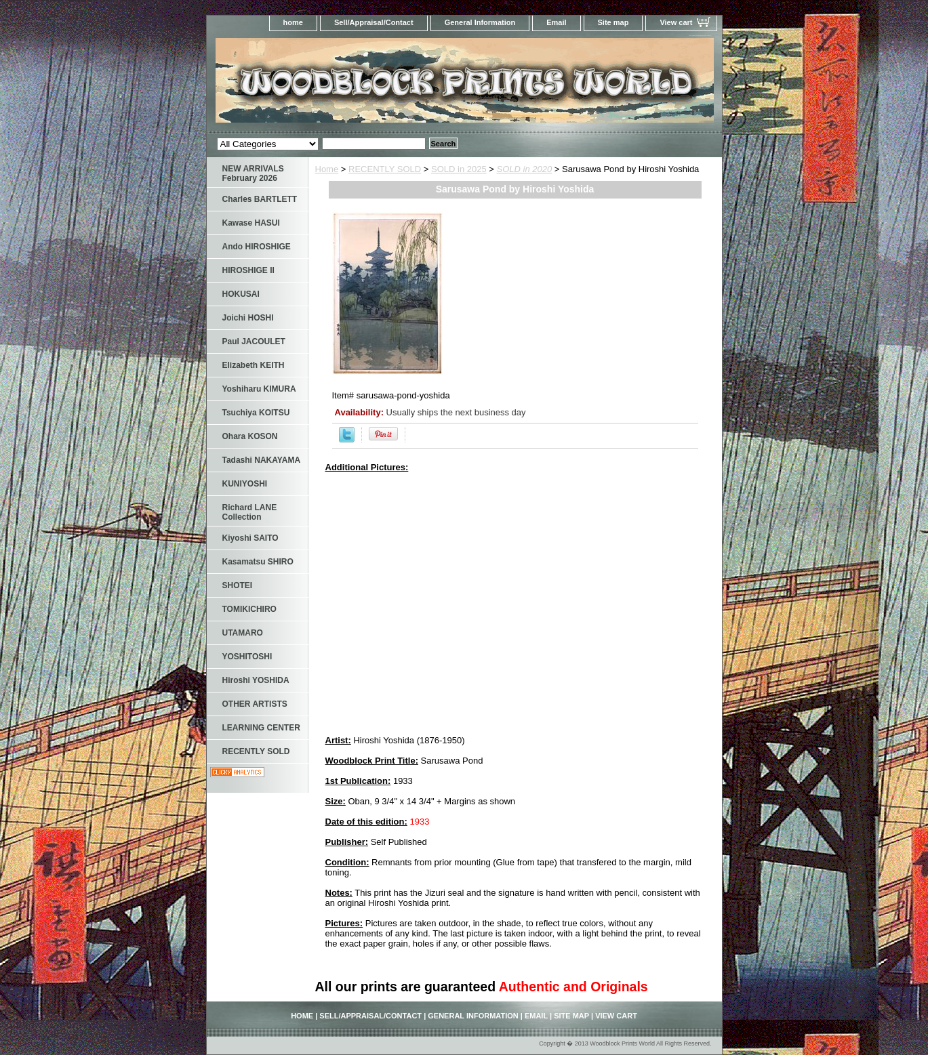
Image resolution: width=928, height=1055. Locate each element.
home (293, 22)
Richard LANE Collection (249, 512)
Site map (613, 22)
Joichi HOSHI (248, 318)
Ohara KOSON (250, 436)
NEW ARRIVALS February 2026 (253, 173)
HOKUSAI (241, 294)
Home (327, 169)
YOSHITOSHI (247, 656)
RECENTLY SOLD (384, 169)
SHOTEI (237, 585)
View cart (676, 22)
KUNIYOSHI (245, 484)
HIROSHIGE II (248, 270)
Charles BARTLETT (260, 199)
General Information (480, 22)
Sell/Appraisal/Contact (373, 22)
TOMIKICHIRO (249, 609)
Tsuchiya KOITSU (256, 412)
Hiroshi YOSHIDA (255, 680)
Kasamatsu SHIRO (258, 561)
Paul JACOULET (253, 341)
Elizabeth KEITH (253, 365)
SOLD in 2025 (459, 169)
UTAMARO (242, 633)
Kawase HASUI (251, 223)
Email (556, 22)
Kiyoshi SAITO (250, 538)
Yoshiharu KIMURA (259, 389)
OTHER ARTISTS (254, 704)
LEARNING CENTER (261, 727)
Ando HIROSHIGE (256, 246)
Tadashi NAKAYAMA (261, 460)
